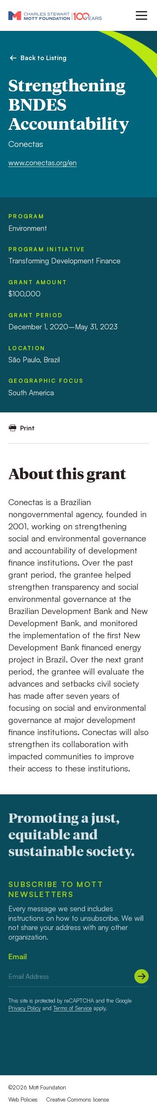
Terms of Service (72, 1008)
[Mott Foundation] (55, 15)
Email (17, 956)
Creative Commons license (77, 1099)
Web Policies (23, 1099)
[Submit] (141, 976)
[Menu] (141, 15)
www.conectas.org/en (42, 162)
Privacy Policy (24, 1008)
